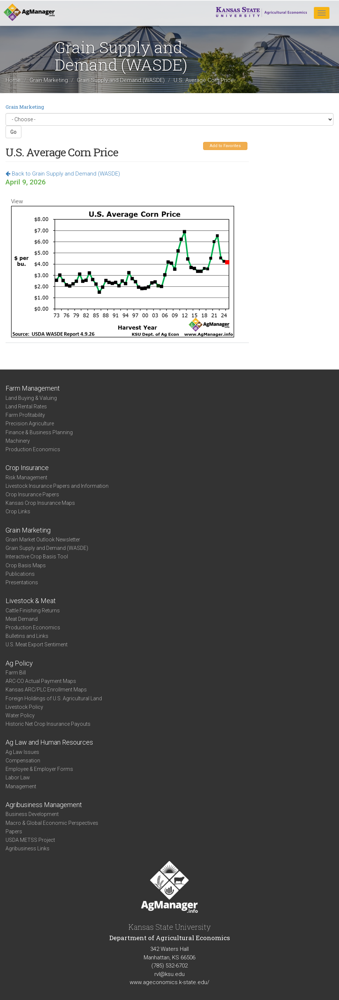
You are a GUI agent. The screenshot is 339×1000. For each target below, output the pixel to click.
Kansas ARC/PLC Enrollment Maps (46, 690)
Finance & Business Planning (39, 432)
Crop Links (18, 511)
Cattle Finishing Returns (33, 610)
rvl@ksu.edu (169, 974)
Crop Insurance (27, 468)
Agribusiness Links (27, 848)
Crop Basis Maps (26, 565)
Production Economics (33, 449)
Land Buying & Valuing (31, 398)
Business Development (32, 814)
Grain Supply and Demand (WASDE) (121, 80)
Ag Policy (19, 663)
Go (13, 132)
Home (13, 80)
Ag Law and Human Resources (49, 742)
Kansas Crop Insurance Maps (40, 503)
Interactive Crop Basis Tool (37, 556)
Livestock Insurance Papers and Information (57, 486)
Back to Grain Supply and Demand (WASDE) (63, 173)
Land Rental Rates (26, 406)
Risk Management (26, 477)
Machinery (18, 441)
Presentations (22, 582)
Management (21, 786)
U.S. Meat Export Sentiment (37, 644)
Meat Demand (22, 619)
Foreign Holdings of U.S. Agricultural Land (54, 698)
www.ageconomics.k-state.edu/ (169, 982)
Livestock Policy (24, 707)
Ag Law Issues (22, 752)
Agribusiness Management (44, 805)
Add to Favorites (225, 145)
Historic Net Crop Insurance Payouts (48, 724)
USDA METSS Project (30, 840)
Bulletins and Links (27, 636)
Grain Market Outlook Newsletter (43, 539)
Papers (14, 831)
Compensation (23, 760)
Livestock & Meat (31, 601)
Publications (20, 574)
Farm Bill (16, 673)
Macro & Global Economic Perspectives (52, 823)
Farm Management (33, 388)
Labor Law (18, 777)
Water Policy (20, 715)
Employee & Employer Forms (39, 769)
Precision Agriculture (30, 423)
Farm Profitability (25, 415)
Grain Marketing (49, 80)
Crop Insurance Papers (32, 494)
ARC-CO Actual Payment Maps (41, 681)
